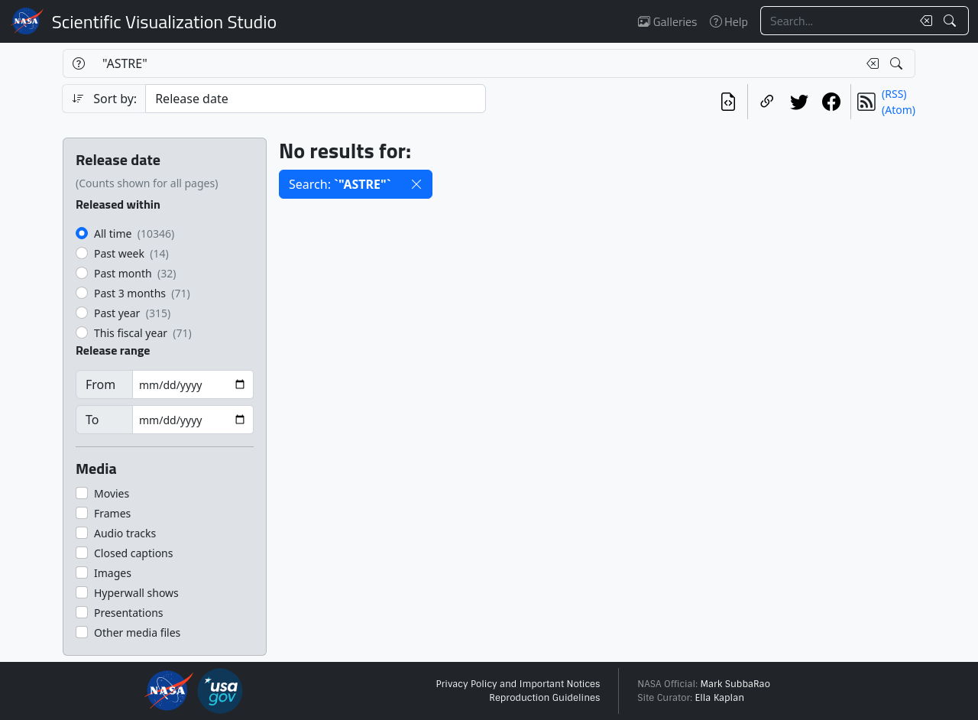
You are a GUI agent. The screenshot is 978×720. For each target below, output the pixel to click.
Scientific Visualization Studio (164, 21)
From (100, 384)
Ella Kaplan (720, 698)
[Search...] (836, 20)
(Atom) (898, 109)
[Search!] (951, 20)
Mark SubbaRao (735, 684)
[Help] (78, 63)
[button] (416, 184)
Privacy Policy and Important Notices (518, 684)
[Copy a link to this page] (767, 101)
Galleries (667, 21)
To (92, 419)
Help (729, 21)
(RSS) (894, 93)
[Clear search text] (923, 20)
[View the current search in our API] (728, 101)
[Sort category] (315, 98)
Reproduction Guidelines (544, 698)
